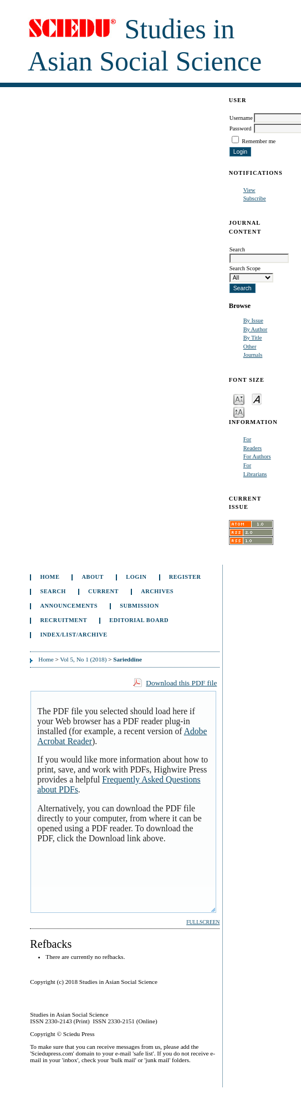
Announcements (69, 606)
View (249, 190)
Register (185, 577)
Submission (139, 606)
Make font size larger (238, 411)
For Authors (257, 456)
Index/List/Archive (73, 635)
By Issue (253, 320)
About (93, 577)
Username (241, 118)
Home (49, 577)
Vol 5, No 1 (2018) (83, 659)
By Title (252, 338)
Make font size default (256, 398)
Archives (157, 591)
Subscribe (254, 198)
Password (240, 128)
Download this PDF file (181, 683)
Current (103, 591)
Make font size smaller (238, 398)
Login (136, 577)
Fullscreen (203, 922)
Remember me (259, 141)
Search (52, 591)
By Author (255, 329)
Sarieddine (127, 659)
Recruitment (63, 620)
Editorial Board (139, 620)
